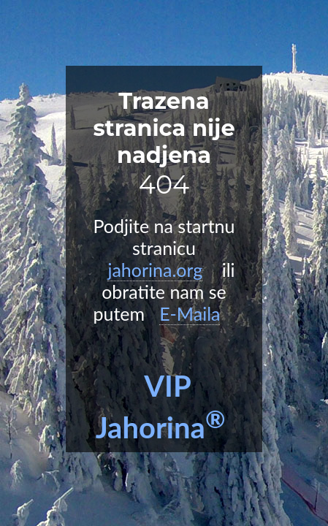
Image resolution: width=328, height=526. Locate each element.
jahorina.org (154, 270)
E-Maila (189, 313)
